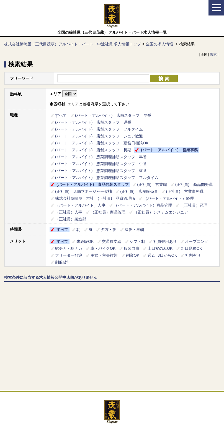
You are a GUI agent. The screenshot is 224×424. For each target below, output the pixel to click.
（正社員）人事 (68, 212)
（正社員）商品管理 (108, 212)
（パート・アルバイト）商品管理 (143, 205)
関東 (213, 54)
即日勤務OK (191, 248)
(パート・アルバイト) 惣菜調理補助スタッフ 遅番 (101, 170)
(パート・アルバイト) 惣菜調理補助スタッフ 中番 (101, 164)
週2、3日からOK (162, 255)
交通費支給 (111, 241)
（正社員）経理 (193, 205)
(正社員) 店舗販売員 (139, 191)
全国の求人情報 (160, 44)
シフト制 (137, 241)
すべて (61, 115)
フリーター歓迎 (68, 255)
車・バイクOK (103, 248)
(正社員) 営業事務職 (185, 191)
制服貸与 (63, 262)
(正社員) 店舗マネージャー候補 (83, 191)
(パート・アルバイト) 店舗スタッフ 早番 (113, 115)
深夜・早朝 (134, 229)
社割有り (193, 255)
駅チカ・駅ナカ (68, 248)
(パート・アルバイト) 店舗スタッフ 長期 (93, 150)
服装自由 (131, 248)
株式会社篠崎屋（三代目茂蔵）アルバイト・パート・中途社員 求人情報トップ (72, 44)
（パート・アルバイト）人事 (80, 205)
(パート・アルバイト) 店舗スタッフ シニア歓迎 (99, 136)
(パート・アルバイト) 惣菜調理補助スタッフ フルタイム (106, 177)
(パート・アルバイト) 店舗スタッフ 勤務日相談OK (102, 143)
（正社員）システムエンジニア (161, 212)
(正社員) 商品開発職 (194, 184)
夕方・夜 (108, 229)
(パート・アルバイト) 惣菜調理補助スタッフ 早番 (101, 157)
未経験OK (85, 241)
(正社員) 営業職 (152, 184)
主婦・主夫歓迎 (104, 255)
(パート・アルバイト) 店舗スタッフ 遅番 (93, 122)
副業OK (132, 255)
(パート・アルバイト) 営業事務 (169, 150)
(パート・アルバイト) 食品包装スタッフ (92, 184)
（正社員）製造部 (70, 219)
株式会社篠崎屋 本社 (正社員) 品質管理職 (95, 198)
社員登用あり (165, 241)
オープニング (196, 241)
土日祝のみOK (160, 248)
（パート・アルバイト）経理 (170, 198)
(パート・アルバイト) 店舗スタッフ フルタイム (99, 129)
